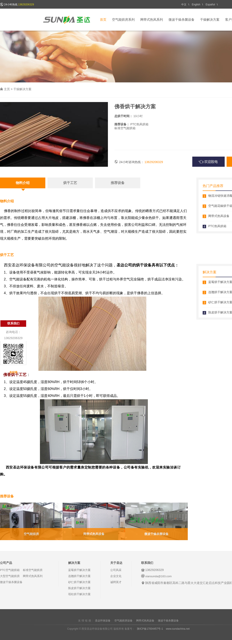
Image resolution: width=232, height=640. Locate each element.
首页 (103, 19)
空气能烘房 (31, 534)
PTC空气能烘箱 (10, 570)
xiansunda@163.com (158, 576)
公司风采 (116, 570)
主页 (7, 89)
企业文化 (116, 576)
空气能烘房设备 (123, 620)
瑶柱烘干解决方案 (79, 594)
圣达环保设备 (102, 620)
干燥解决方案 (209, 19)
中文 (183, 4)
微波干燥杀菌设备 (181, 19)
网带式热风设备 (93, 534)
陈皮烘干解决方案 (79, 588)
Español (210, 4)
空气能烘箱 (128, 128)
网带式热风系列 (151, 19)
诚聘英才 (116, 582)
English (196, 4)
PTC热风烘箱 (217, 226)
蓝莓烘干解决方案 (79, 570)
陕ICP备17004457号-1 (150, 628)
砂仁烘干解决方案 (79, 582)
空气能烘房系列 (123, 19)
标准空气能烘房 (33, 570)
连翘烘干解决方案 (79, 576)
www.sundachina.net (177, 628)
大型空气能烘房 (10, 576)
